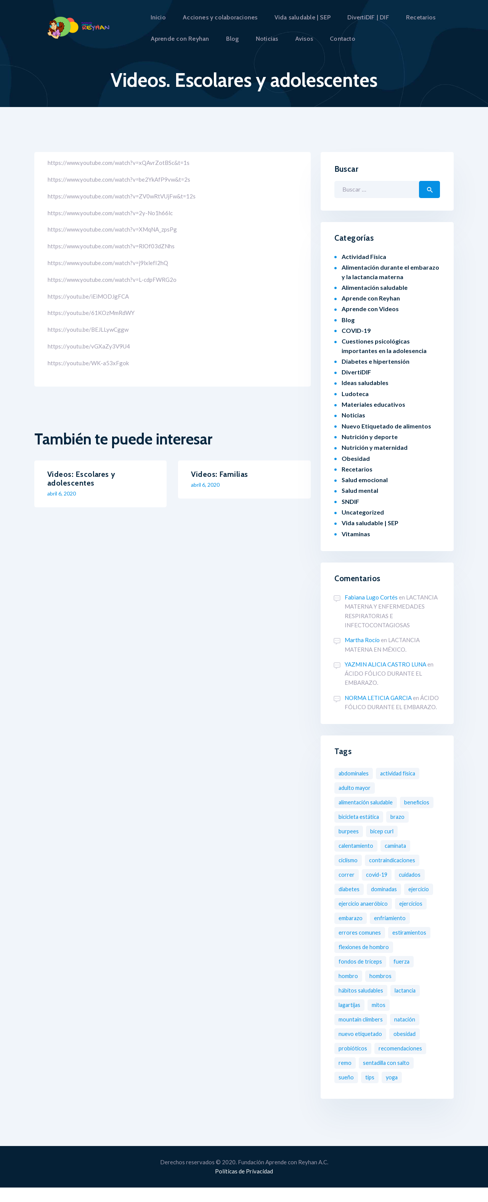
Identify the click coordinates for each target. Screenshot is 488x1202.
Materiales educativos (373, 404)
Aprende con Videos (370, 308)
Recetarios (357, 469)
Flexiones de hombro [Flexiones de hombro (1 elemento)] (365, 961)
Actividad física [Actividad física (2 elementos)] (403, 773)
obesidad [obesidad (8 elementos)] (407, 1048)
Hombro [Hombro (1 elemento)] (349, 990)
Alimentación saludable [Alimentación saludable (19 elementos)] (368, 802)
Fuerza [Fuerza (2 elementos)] (403, 976)
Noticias (353, 415)
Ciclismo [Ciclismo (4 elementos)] (349, 860)
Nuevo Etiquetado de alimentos (386, 426)
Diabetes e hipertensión (375, 361)
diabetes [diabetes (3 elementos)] (350, 889)
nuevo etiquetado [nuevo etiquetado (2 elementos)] (361, 1048)
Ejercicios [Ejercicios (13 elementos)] (351, 918)
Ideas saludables (365, 382)
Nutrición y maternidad (375, 447)
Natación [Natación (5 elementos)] (409, 1033)
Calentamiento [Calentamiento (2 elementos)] (357, 845)
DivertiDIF (356, 372)
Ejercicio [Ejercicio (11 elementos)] (350, 903)
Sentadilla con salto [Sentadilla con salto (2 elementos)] (389, 1077)
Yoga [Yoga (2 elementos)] (393, 1091)
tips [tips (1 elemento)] (370, 1091)
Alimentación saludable (375, 287)
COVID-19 (356, 330)
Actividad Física (364, 256)
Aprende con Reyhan (371, 298)
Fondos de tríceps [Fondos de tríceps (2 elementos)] (361, 976)
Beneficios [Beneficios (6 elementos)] (352, 816)
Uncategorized (363, 512)
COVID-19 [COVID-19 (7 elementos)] (378, 874)
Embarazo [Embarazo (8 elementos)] (388, 918)
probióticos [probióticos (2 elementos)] (354, 1062)
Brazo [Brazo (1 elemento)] (346, 831)
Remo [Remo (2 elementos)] (345, 1077)
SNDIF (350, 501)
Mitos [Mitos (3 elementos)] (381, 1019)
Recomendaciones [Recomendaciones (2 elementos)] (404, 1062)
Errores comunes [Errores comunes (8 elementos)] (405, 932)
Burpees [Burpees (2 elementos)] (376, 831)
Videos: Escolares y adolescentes (81, 479)
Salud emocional (365, 479)
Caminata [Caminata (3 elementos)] (399, 845)
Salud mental (360, 490)
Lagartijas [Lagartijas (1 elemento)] (351, 1019)
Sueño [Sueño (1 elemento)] (346, 1091)
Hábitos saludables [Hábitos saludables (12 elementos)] (363, 1005)
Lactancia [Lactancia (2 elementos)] (410, 1005)
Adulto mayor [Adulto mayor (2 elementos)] (356, 787)
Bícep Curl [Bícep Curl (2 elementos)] (411, 831)
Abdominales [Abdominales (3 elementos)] (355, 773)
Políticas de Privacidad (244, 1185)
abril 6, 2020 (61, 493)
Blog (348, 319)
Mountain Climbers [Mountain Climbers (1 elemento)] (363, 1033)
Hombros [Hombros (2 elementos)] (383, 990)
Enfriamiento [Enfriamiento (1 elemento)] (355, 932)
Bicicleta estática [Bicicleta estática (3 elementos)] (399, 816)
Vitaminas (356, 533)
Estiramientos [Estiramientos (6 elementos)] (356, 947)
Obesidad (356, 458)
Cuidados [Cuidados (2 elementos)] (413, 874)
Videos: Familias (219, 474)
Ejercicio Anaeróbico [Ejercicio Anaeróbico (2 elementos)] (399, 903)
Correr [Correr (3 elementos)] (347, 874)
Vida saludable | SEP (370, 522)
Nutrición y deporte (370, 436)
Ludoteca (355, 393)
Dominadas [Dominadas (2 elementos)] (387, 889)
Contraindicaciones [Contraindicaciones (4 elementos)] (396, 860)
